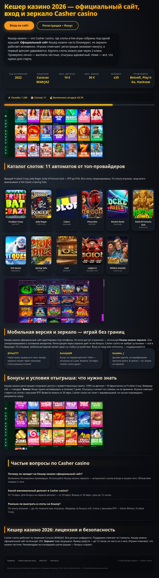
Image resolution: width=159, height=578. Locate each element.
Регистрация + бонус (57, 25)
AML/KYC (43, 560)
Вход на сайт (19, 25)
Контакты (54, 560)
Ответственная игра (27, 560)
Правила (11, 560)
